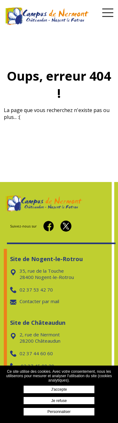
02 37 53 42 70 (31, 289)
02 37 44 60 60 (31, 353)
